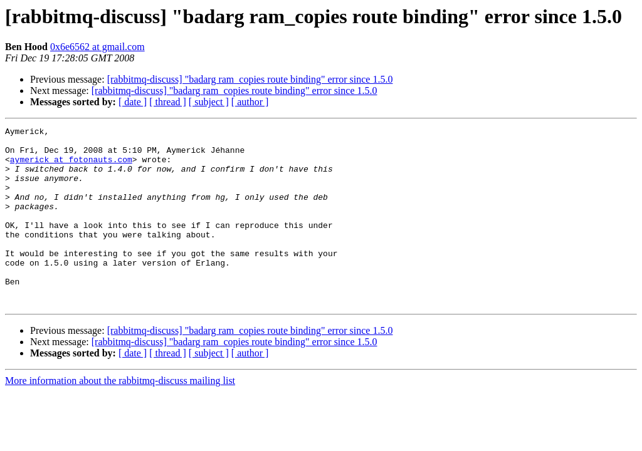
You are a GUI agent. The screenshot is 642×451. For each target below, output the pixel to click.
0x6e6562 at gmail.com (97, 46)
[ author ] (250, 101)
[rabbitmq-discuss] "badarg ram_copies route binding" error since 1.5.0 (250, 79)
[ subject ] (209, 101)
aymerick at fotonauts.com (71, 166)
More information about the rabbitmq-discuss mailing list (120, 416)
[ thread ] (167, 101)
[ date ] (132, 101)
